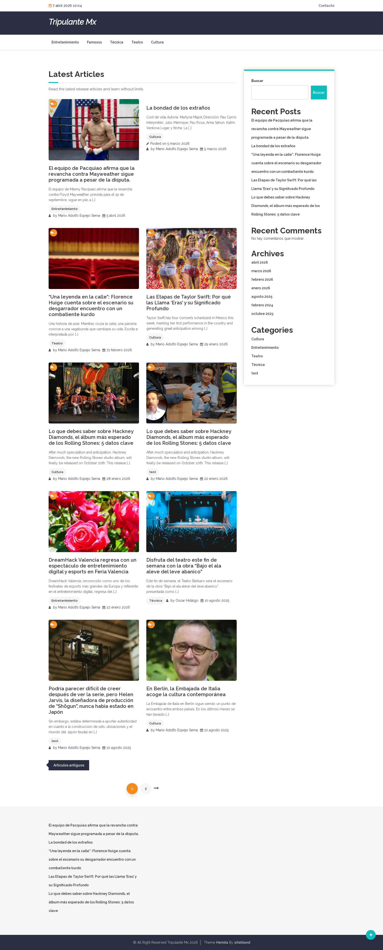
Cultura (157, 42)
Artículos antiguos (68, 765)
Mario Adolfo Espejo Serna (79, 215)
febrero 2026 (262, 279)
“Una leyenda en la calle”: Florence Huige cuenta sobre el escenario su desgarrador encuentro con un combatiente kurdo (91, 305)
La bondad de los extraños (178, 108)
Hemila (222, 942)
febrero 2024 (262, 305)
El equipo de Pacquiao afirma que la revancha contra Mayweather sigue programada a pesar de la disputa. (92, 174)
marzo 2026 (261, 271)
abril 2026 (259, 262)
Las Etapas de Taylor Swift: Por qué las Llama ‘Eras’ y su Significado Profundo (188, 302)
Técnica (116, 42)
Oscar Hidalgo (187, 600)
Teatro (137, 42)
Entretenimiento (65, 42)
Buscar (257, 81)
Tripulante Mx (72, 22)
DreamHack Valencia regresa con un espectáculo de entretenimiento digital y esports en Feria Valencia (93, 566)
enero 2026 (260, 288)
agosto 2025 (261, 297)
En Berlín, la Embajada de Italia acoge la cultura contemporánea (186, 691)
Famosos (94, 42)
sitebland (242, 942)
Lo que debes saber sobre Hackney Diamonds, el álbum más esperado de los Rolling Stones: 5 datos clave (91, 437)
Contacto (326, 6)
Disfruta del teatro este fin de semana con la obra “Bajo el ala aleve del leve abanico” (183, 566)
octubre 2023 (262, 314)
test (152, 472)
